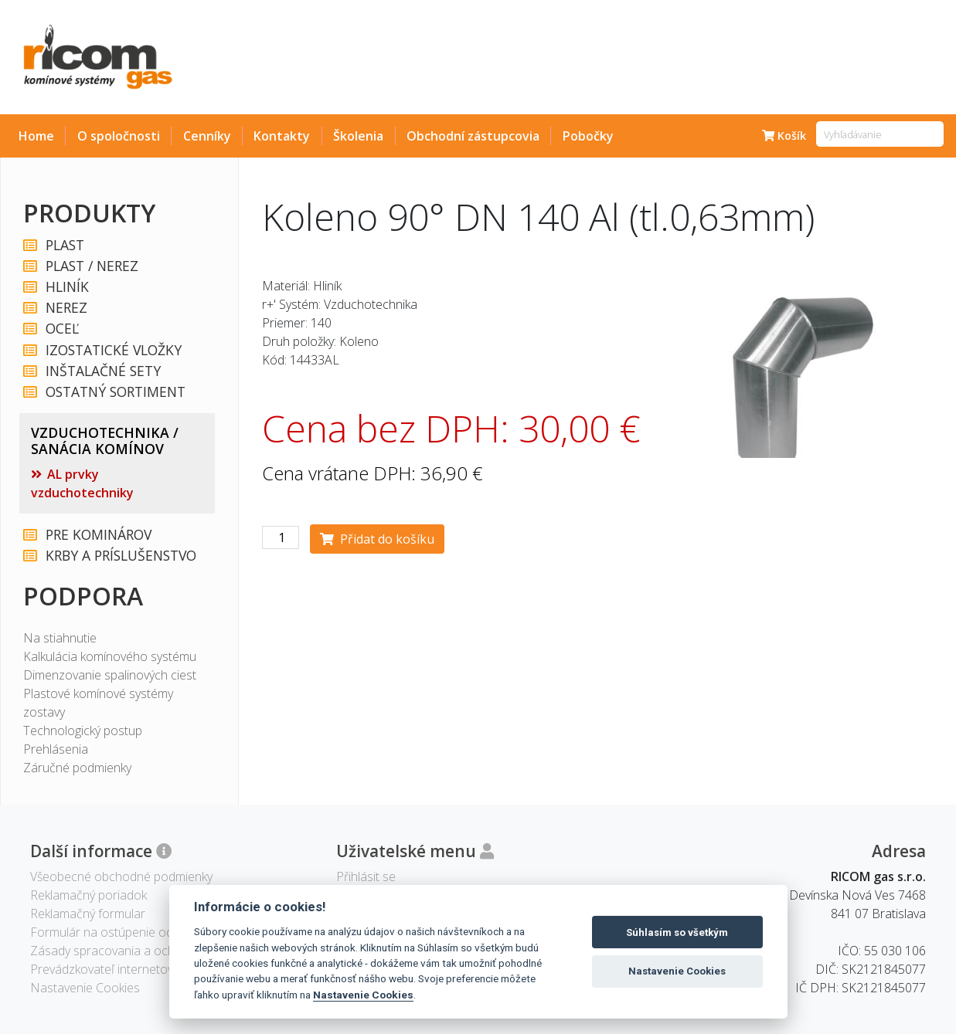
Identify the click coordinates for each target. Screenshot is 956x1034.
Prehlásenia (55, 749)
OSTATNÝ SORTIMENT (115, 392)
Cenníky (207, 135)
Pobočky (588, 135)
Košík (784, 135)
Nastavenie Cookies (363, 994)
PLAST (64, 245)
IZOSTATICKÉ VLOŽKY (113, 350)
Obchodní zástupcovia (473, 135)
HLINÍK (66, 287)
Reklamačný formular (87, 913)
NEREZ (66, 308)
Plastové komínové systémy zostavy (98, 702)
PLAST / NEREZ (91, 266)
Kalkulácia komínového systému (109, 656)
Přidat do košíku (377, 539)
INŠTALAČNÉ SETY (102, 371)
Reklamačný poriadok (88, 895)
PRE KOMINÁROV (98, 535)
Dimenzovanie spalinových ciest (109, 674)
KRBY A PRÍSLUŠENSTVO (120, 556)
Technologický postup (82, 730)
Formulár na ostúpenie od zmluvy (121, 932)
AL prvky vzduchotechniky (82, 483)
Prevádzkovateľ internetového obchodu (138, 969)
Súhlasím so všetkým (677, 932)
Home (36, 135)
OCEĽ (61, 328)
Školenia (358, 135)
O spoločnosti (118, 135)
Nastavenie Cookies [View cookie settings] (85, 987)
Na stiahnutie (60, 637)
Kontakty (281, 135)
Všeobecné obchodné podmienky (121, 876)
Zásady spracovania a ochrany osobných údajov (162, 950)
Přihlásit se (366, 876)
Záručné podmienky (77, 767)
